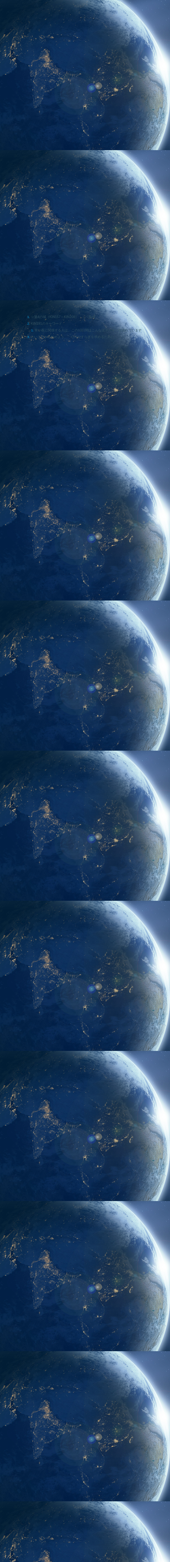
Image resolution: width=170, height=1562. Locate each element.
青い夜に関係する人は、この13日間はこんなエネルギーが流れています (88, 189)
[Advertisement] (47, 943)
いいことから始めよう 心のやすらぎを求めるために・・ (76, 196)
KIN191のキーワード (46, 183)
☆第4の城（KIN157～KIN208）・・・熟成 (63, 176)
